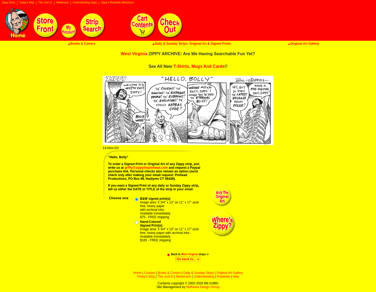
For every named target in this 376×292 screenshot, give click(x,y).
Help (236, 276)
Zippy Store (8, 2)
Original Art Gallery (229, 273)
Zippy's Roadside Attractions (117, 2)
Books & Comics (169, 273)
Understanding (204, 276)
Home (137, 273)
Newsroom (62, 2)
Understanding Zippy (85, 2)
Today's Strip (26, 2)
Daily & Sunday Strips (198, 273)
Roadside (223, 276)
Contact (149, 273)
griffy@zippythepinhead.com (146, 168)
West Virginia (134, 54)
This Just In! (45, 2)
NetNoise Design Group (203, 287)
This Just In (165, 276)
